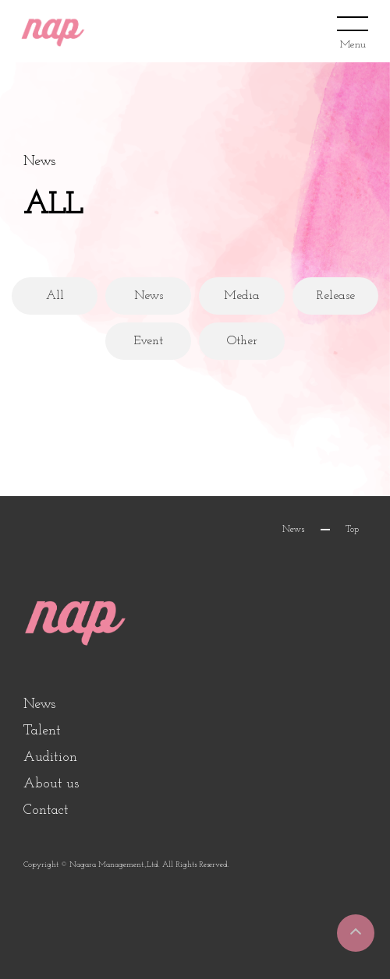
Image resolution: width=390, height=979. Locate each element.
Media (242, 296)
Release (336, 296)
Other (242, 341)
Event (148, 341)
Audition (50, 757)
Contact (46, 810)
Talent (42, 731)
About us (51, 784)
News (148, 296)
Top (352, 529)
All (55, 296)
